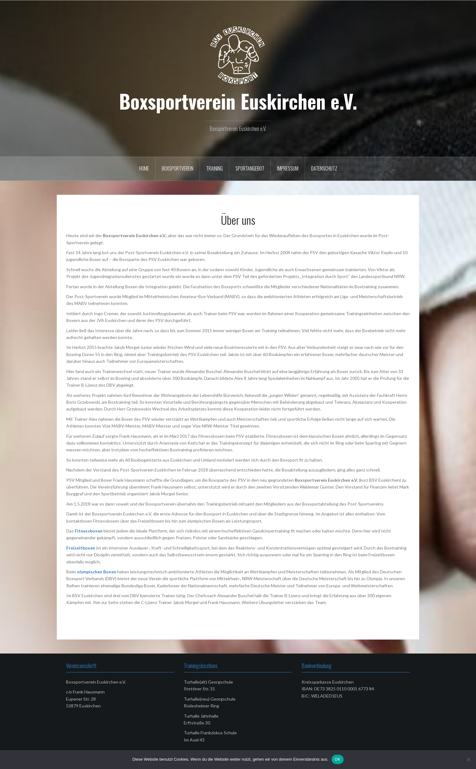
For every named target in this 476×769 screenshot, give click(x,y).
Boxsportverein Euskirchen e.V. (238, 101)
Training (214, 168)
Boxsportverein (177, 168)
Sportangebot (250, 168)
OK (338, 759)
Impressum (287, 168)
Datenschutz (324, 168)
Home (144, 168)
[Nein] (468, 759)
